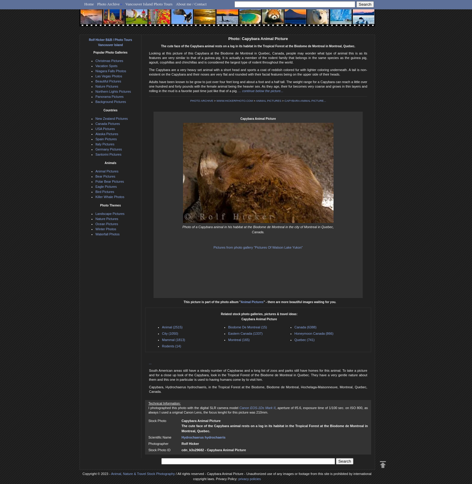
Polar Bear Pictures (109, 181)
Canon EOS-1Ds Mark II (257, 408)
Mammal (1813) (173, 340)
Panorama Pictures (109, 96)
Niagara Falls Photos (110, 71)
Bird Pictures (104, 192)
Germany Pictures (108, 149)
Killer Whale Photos (109, 197)
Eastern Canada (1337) (245, 333)
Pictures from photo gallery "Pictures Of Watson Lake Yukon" (258, 247)
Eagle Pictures (106, 186)
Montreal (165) (239, 340)
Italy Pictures (104, 144)
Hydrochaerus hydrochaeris (203, 437)
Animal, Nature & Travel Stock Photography (143, 474)
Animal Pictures (252, 302)
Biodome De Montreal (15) (247, 327)
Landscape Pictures (110, 214)
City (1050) (170, 333)
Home (89, 4)
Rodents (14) (171, 346)
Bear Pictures (105, 176)
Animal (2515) (172, 327)
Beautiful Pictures (108, 81)
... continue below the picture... (260, 91)
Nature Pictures (106, 86)
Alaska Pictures (106, 134)
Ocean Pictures (106, 224)
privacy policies (249, 479)
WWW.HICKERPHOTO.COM (234, 100)
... (150, 363)
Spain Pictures (106, 139)
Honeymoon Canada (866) (314, 333)
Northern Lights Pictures (113, 91)
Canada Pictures (107, 124)
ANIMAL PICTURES (268, 100)
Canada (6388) (305, 327)
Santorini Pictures (108, 154)
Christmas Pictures (109, 61)
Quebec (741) (304, 340)
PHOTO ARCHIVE (201, 100)
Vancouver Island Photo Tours (149, 4)
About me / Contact (191, 4)
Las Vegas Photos (108, 76)
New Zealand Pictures (111, 118)
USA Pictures (105, 129)
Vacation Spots (106, 66)
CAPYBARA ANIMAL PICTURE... (305, 100)
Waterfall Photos (107, 234)
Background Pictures (110, 102)
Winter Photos (105, 229)
